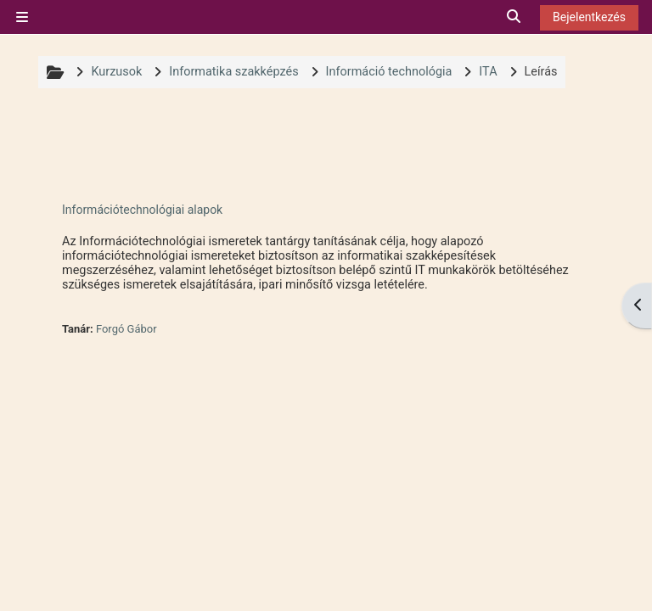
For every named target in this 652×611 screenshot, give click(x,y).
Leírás (541, 71)
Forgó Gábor (126, 328)
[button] (514, 17)
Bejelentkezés (589, 17)
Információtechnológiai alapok (142, 209)
